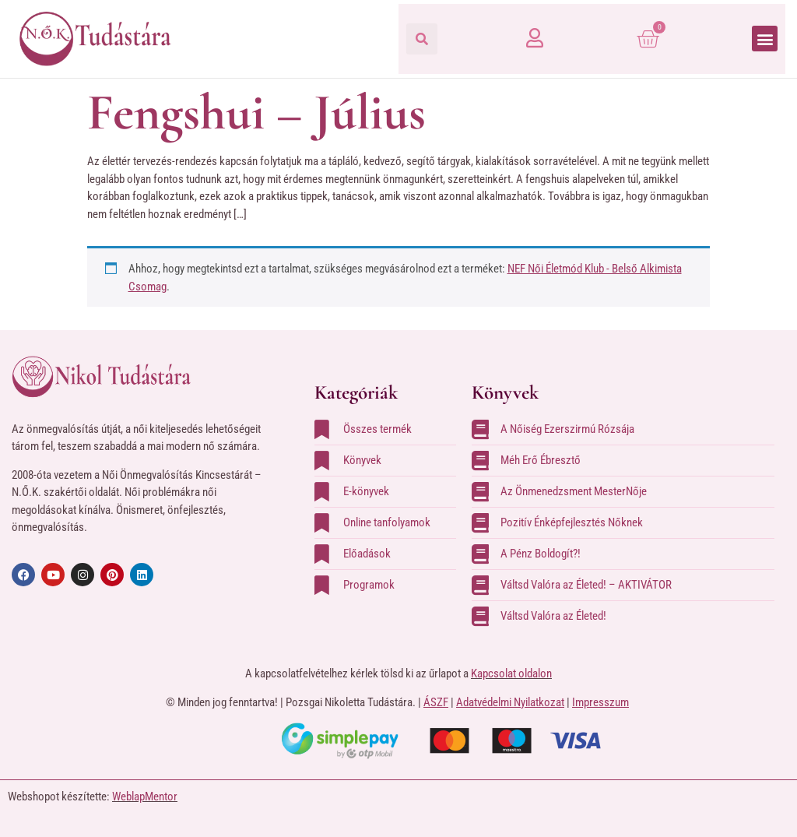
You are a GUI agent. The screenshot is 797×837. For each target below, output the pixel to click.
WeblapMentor (144, 797)
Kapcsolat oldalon (511, 673)
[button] (421, 39)
